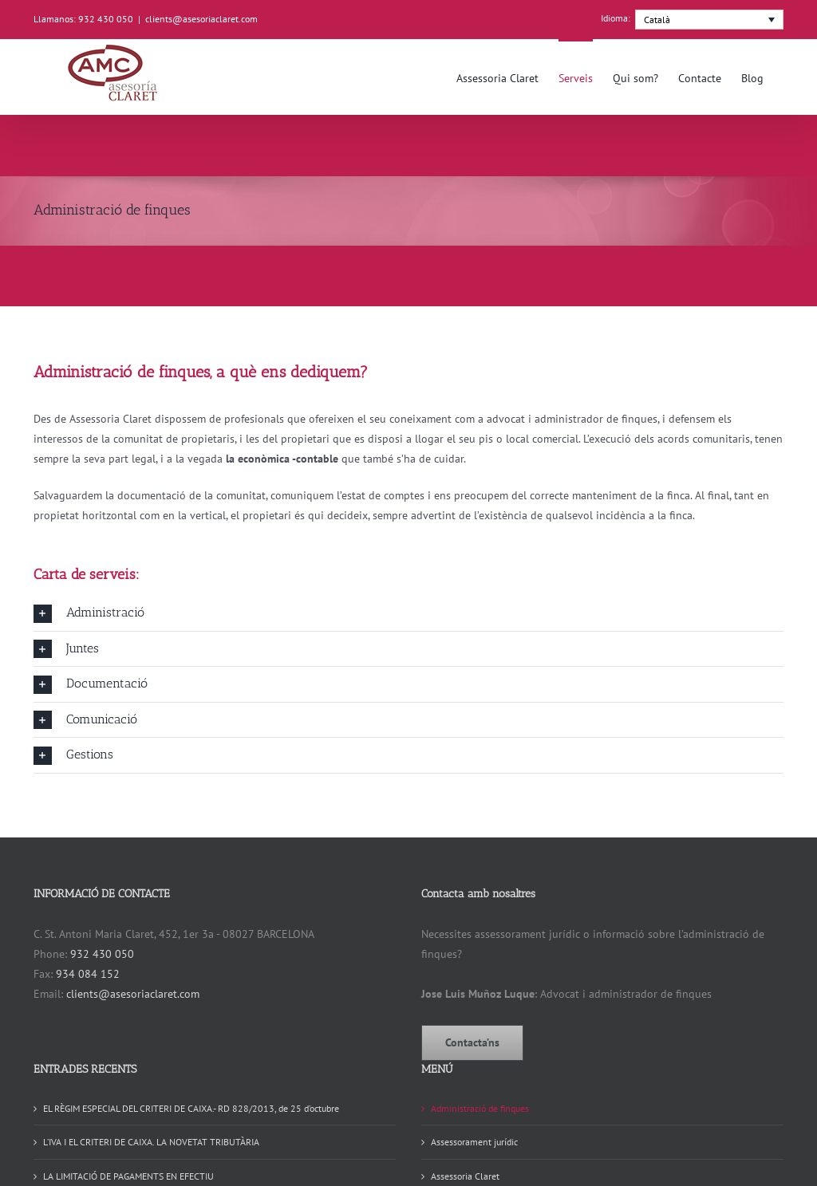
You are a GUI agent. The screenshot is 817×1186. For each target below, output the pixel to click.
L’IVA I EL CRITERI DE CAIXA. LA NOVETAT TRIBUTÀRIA (151, 1142)
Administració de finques (480, 1108)
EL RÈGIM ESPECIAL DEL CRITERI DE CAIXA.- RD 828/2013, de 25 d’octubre (191, 1108)
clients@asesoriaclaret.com (201, 19)
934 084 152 (88, 974)
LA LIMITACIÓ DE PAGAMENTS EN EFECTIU (128, 1176)
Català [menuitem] (657, 20)
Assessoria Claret (465, 1176)
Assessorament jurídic (474, 1142)
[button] (408, 613)
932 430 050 (102, 954)
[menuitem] (709, 20)
